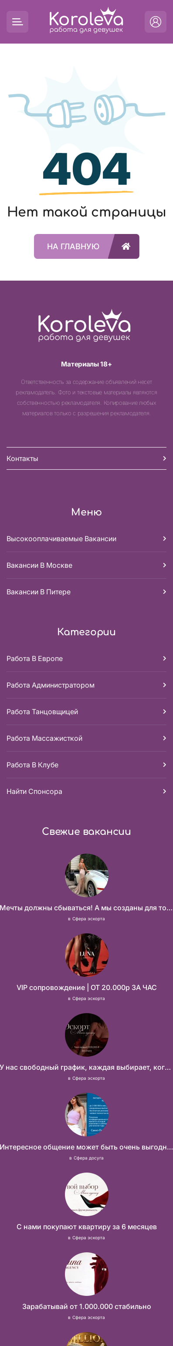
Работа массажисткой (44, 738)
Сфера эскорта (88, 918)
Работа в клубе (32, 764)
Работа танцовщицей (42, 711)
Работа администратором (51, 685)
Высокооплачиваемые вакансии (61, 538)
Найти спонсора (34, 791)
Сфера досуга (89, 1157)
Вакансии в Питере (39, 591)
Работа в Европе (35, 658)
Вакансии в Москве (39, 565)
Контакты (22, 458)
